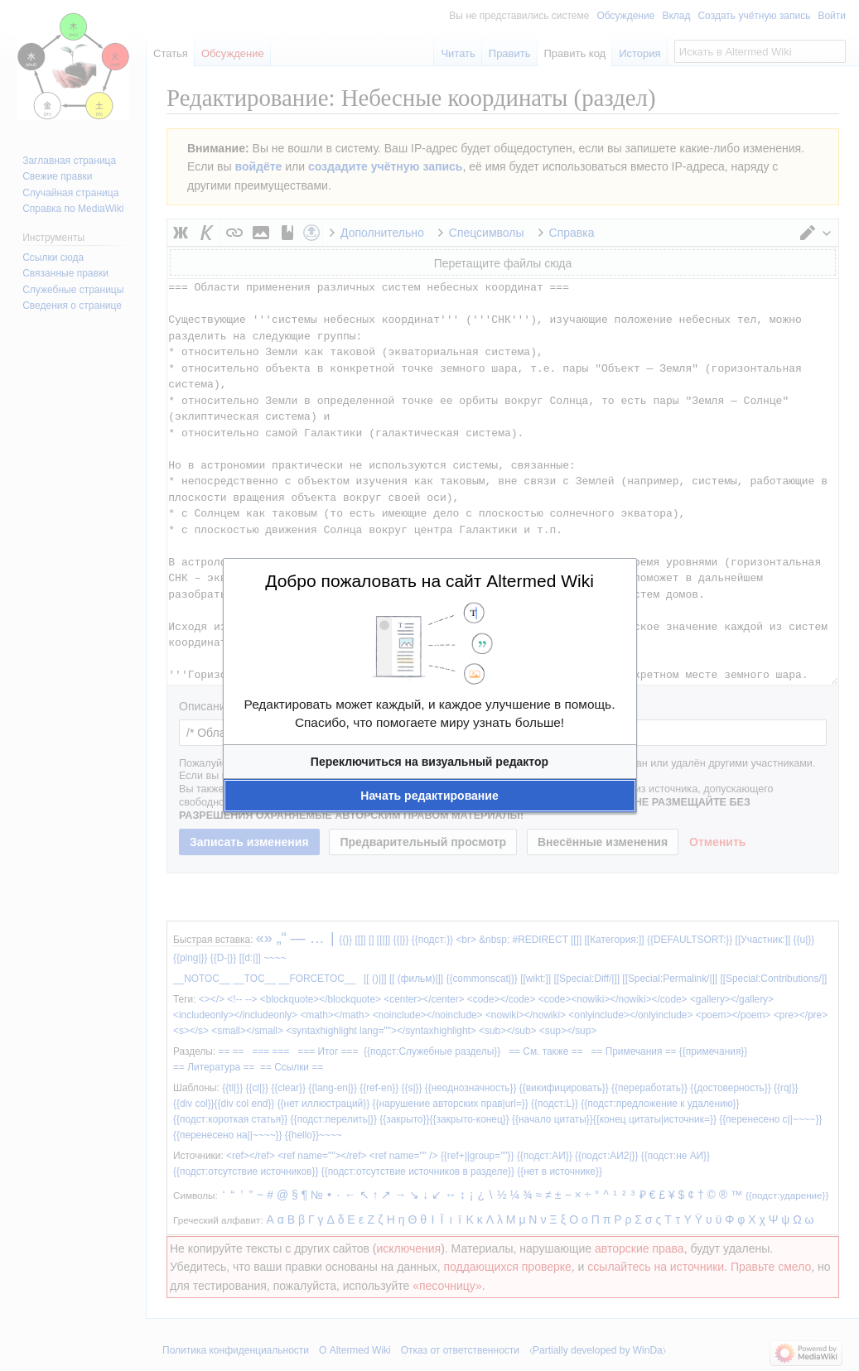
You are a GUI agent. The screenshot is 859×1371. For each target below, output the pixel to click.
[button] (430, 761)
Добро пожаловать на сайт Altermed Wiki (429, 580)
